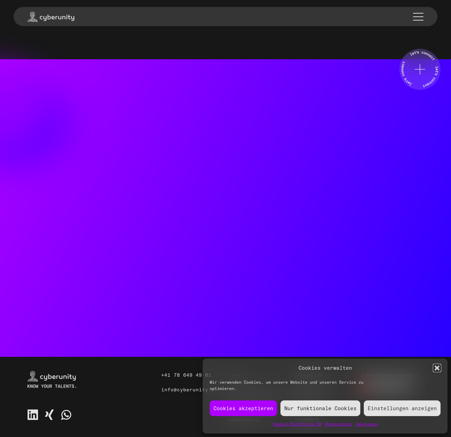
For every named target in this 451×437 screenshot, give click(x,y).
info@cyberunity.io (189, 389)
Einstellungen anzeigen (402, 408)
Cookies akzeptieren (243, 408)
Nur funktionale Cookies (320, 408)
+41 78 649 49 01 (186, 375)
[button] (437, 368)
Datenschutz (338, 424)
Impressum (366, 424)
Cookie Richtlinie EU (297, 424)
